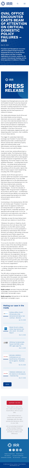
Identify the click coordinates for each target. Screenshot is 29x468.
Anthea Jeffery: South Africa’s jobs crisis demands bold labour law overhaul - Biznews (14, 316)
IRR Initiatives (16, 457)
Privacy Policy (19, 453)
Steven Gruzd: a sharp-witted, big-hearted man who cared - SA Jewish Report (14, 331)
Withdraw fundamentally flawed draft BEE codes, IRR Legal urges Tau (14, 345)
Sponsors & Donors (6, 457)
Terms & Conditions (9, 453)
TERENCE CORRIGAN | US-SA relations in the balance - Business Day (14, 375)
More (7, 384)
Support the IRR (14, 402)
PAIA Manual (8, 455)
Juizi (18, 465)
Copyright (24, 457)
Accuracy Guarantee (17, 455)
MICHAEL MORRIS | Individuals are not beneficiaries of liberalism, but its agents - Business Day (14, 360)
